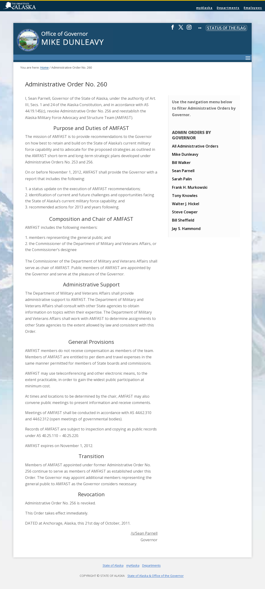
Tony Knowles (185, 195)
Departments (228, 8)
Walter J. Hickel (185, 203)
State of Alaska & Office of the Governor (155, 576)
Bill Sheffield (183, 220)
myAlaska (204, 8)
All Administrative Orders (195, 146)
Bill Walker (181, 162)
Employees (253, 8)
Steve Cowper (185, 212)
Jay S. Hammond (186, 228)
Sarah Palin (182, 179)
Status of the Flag (226, 27)
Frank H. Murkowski (189, 187)
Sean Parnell (183, 170)
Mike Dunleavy (185, 154)
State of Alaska (32, 6)
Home (44, 67)
